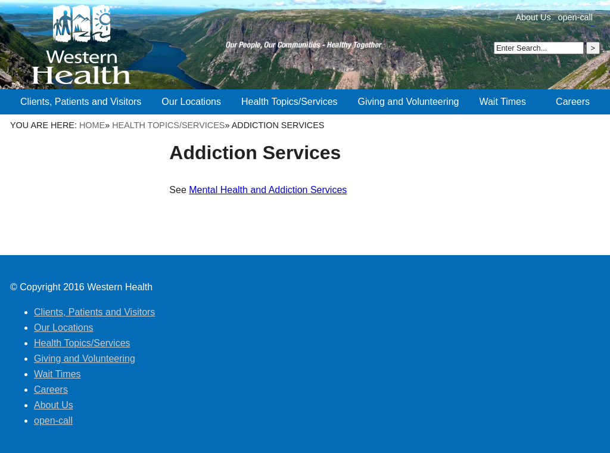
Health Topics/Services (168, 125)
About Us (532, 17)
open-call (575, 17)
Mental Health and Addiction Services (268, 190)
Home (92, 125)
